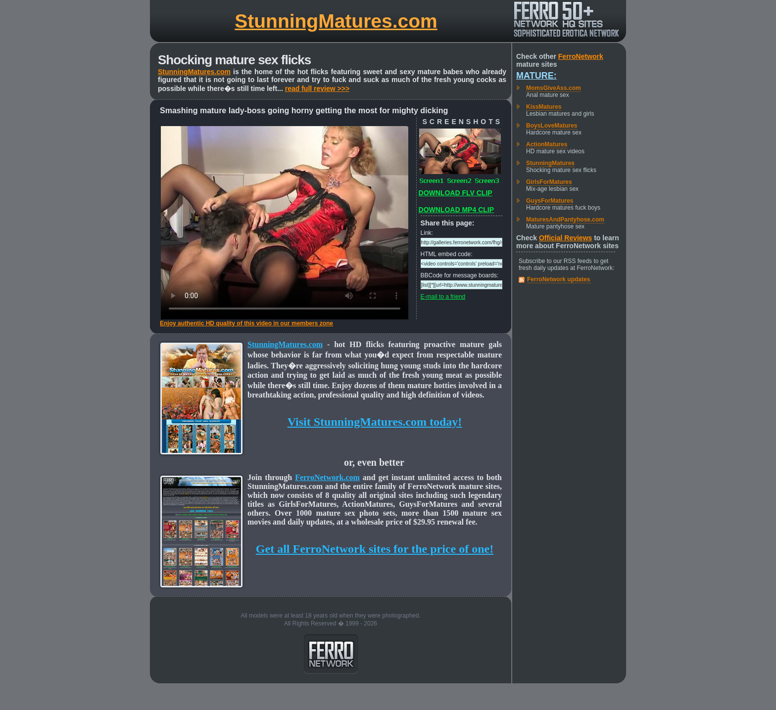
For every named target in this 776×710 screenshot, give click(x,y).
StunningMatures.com (336, 21)
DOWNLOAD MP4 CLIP (456, 210)
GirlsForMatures (549, 181)
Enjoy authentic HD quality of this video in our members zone (246, 323)
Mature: (536, 76)
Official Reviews (565, 238)
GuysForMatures (549, 200)
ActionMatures (546, 144)
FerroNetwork (580, 56)
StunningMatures (550, 163)
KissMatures (543, 106)
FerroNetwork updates (558, 279)
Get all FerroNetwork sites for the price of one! (374, 548)
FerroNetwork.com (327, 477)
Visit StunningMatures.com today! (375, 421)
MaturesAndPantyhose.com (565, 219)
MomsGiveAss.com (553, 88)
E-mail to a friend (443, 296)
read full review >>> (317, 88)
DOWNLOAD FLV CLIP (455, 193)
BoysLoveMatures (551, 125)
